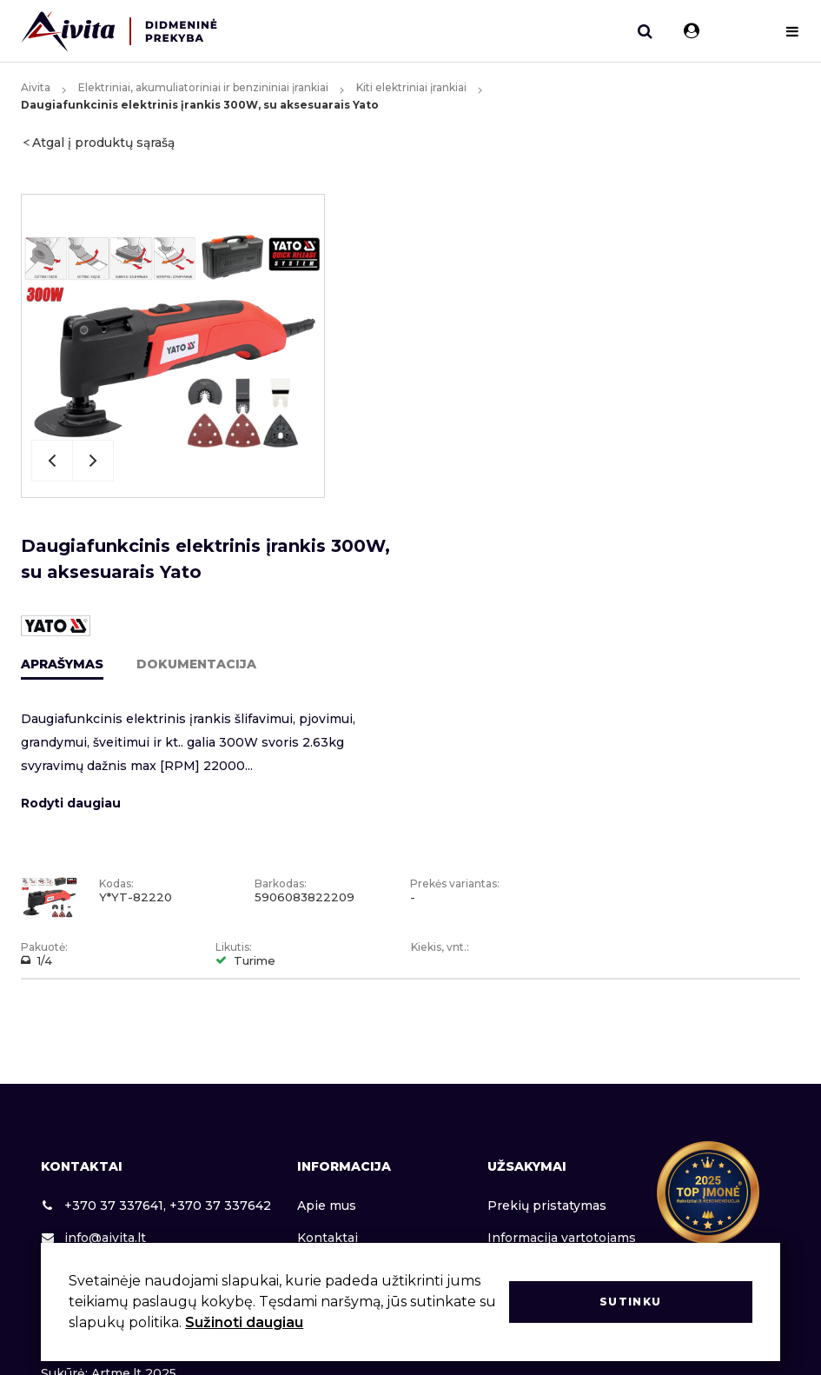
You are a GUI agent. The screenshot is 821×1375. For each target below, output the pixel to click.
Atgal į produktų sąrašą (103, 142)
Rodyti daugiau (71, 803)
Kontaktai (327, 1237)
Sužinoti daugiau (244, 1322)
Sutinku (630, 1301)
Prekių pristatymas (546, 1205)
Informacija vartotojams (561, 1237)
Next (93, 461)
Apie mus (326, 1205)
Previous (52, 461)
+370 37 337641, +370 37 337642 (156, 1205)
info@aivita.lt (93, 1237)
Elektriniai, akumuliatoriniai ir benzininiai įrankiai (203, 87)
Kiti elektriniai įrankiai (411, 87)
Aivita (35, 87)
